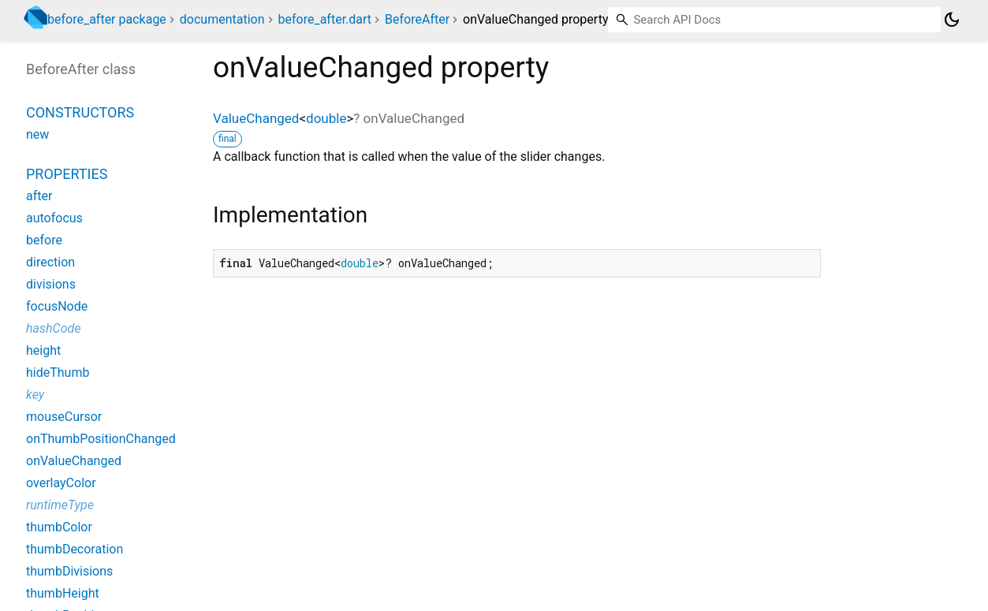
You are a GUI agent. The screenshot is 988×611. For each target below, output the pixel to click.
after (39, 195)
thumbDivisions (69, 571)
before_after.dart (325, 19)
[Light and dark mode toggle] (951, 19)
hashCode (53, 328)
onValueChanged (73, 460)
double (326, 118)
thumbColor (59, 527)
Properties (66, 174)
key (35, 394)
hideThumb (57, 372)
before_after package (106, 19)
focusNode (57, 306)
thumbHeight (62, 593)
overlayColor (61, 482)
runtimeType (60, 504)
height (43, 350)
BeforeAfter (417, 19)
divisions (51, 284)
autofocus (54, 217)
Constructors (80, 112)
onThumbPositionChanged (101, 438)
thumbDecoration (74, 549)
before (44, 240)
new (37, 134)
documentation (222, 19)
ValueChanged (256, 118)
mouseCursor (64, 416)
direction (50, 262)
